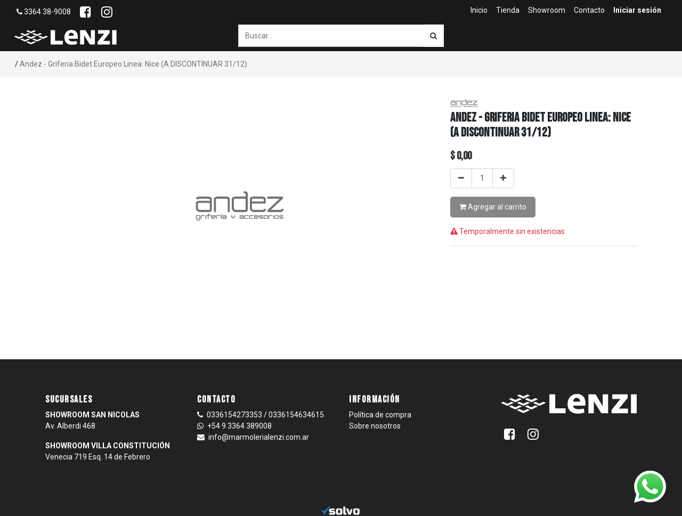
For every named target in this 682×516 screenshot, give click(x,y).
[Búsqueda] (433, 36)
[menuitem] (479, 10)
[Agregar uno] (503, 178)
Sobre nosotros (375, 426)
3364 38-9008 (44, 11)
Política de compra (380, 414)
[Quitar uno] (461, 178)
